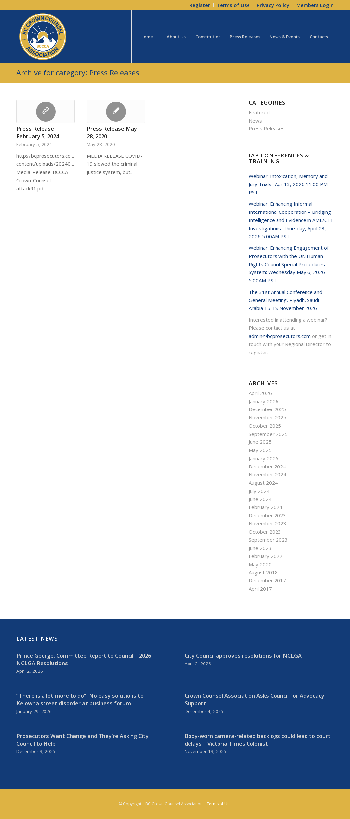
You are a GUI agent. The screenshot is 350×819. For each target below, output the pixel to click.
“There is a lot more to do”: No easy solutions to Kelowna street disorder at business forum (80, 699)
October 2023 (265, 531)
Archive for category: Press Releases (77, 72)
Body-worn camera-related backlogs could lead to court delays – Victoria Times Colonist (258, 739)
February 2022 (265, 556)
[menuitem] (200, 5)
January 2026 (263, 401)
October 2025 (265, 425)
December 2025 (267, 409)
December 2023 (267, 515)
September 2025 (268, 434)
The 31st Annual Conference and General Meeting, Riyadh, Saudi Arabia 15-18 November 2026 (285, 300)
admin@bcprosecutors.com (280, 336)
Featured (259, 112)
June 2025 (260, 441)
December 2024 (267, 466)
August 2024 (263, 482)
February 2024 (265, 507)
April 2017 (260, 588)
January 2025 (263, 458)
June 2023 (260, 548)
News (255, 120)
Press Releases (267, 128)
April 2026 (260, 393)
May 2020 (260, 564)
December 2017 (267, 580)
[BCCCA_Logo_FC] (42, 36)
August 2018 (263, 572)
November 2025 (267, 417)
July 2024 (259, 491)
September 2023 (268, 539)
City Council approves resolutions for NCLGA (243, 655)
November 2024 (267, 474)
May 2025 (260, 450)
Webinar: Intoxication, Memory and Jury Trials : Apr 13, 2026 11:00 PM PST (288, 184)
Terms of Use (219, 803)
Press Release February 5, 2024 (37, 132)
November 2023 (267, 523)
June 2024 (260, 499)
